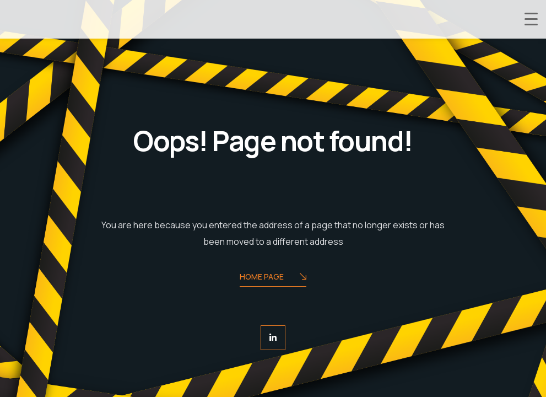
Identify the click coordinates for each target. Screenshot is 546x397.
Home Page (273, 278)
